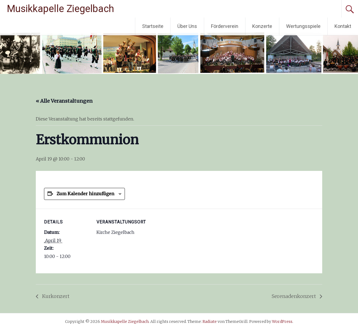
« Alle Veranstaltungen (64, 101)
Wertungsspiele (303, 26)
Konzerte (262, 26)
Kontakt (342, 26)
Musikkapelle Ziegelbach (60, 9)
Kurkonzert (55, 296)
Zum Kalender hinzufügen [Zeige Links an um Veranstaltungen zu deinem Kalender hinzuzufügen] (85, 193)
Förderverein (224, 26)
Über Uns (187, 26)
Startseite (152, 26)
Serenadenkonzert (294, 296)
